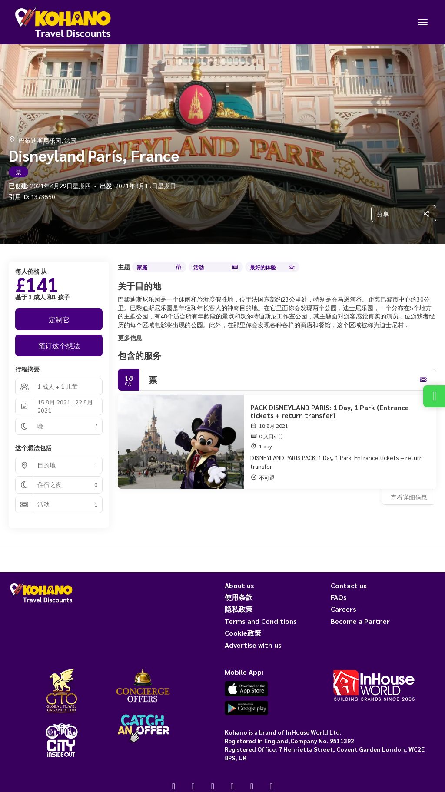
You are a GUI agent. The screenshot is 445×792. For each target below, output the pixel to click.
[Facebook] (173, 786)
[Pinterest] (251, 786)
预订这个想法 (59, 345)
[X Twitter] (193, 786)
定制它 (59, 319)
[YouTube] (232, 786)
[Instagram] (212, 786)
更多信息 (130, 337)
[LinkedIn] (271, 786)
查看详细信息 (409, 497)
